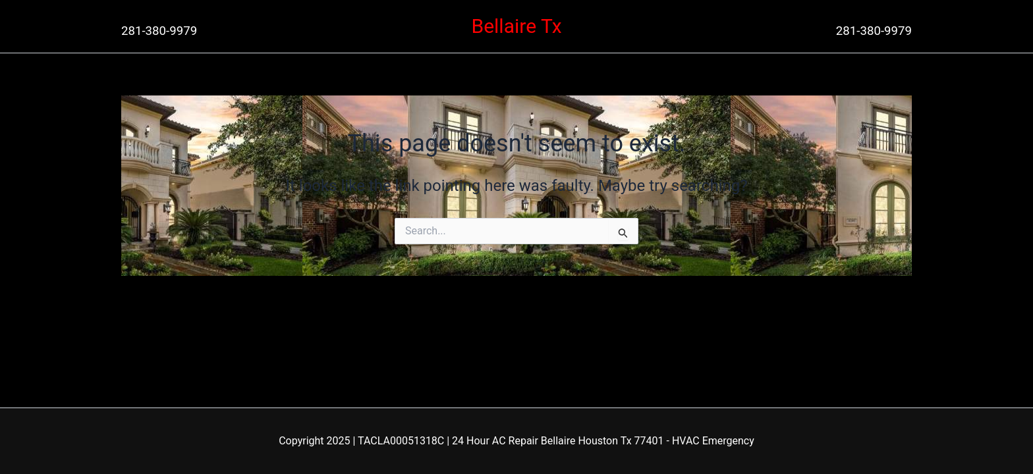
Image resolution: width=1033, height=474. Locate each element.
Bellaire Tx (516, 26)
